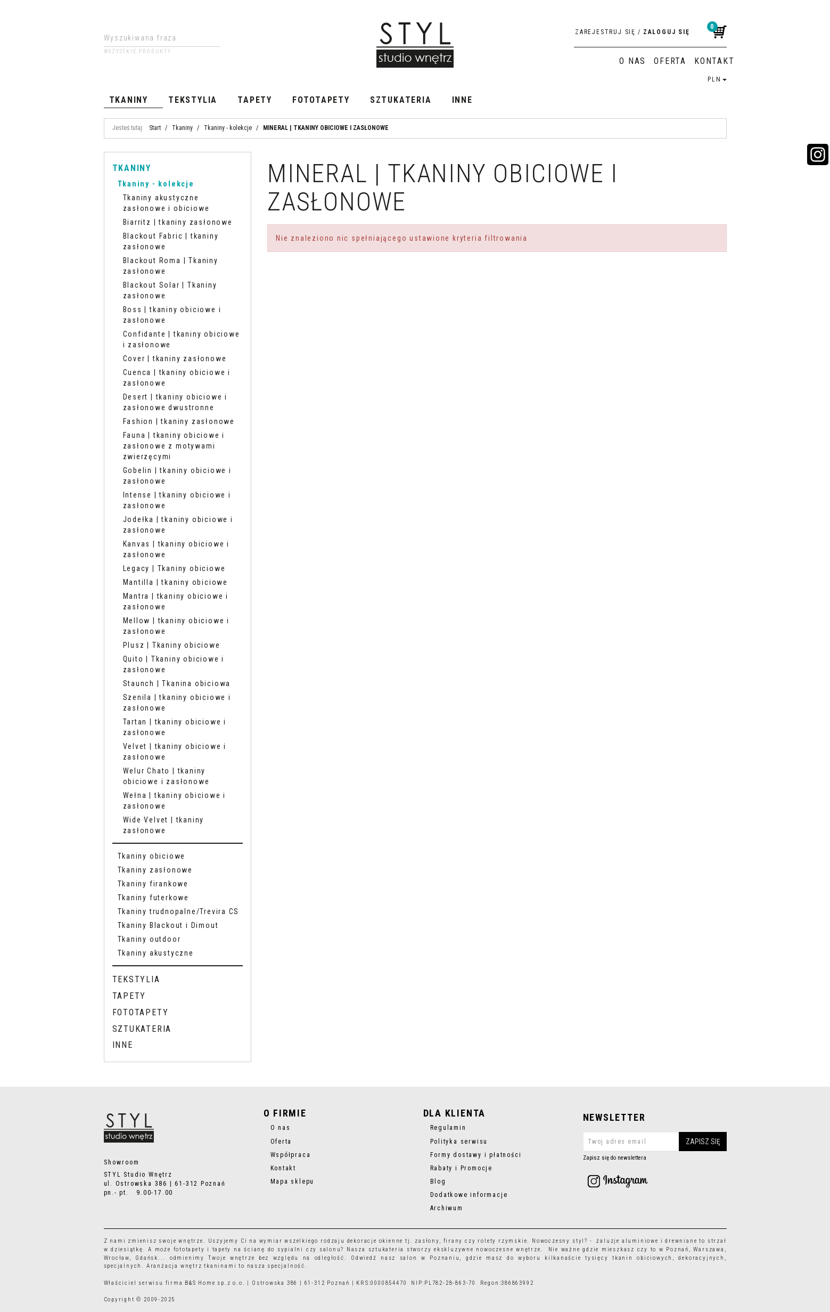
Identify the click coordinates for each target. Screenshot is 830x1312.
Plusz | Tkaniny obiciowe (171, 645)
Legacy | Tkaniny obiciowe (174, 568)
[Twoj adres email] (655, 1141)
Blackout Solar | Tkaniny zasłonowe (170, 290)
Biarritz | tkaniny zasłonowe (178, 222)
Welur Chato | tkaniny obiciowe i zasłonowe (166, 776)
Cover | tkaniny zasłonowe (175, 358)
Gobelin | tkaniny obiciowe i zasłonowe (177, 475)
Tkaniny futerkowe (153, 897)
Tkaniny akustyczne (156, 953)
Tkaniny (129, 100)
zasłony (427, 1240)
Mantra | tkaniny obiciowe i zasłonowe (175, 601)
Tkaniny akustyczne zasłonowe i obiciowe (166, 203)
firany (453, 1240)
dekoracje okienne (375, 1240)
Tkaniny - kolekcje (156, 184)
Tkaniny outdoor (149, 939)
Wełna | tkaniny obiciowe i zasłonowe (174, 800)
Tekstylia (192, 100)
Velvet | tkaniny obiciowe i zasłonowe (174, 751)
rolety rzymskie (502, 1240)
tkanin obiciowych (642, 1257)
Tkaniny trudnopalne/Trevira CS (179, 911)
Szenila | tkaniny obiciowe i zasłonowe (177, 702)
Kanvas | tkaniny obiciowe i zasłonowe (176, 549)
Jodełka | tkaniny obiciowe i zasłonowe (178, 524)
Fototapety (321, 100)
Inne (462, 100)
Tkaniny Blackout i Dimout (168, 925)
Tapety (254, 100)
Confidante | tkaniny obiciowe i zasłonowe (181, 339)
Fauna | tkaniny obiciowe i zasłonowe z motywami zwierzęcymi (174, 446)
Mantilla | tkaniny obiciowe (175, 582)
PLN (717, 79)
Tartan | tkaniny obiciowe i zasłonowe (174, 727)
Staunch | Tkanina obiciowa (177, 683)
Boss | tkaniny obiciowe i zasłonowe (172, 314)
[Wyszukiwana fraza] (153, 37)
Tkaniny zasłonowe (155, 870)
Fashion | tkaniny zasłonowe (179, 421)
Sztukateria (401, 100)
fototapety (189, 1249)
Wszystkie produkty (137, 51)
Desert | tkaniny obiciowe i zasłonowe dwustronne (175, 402)
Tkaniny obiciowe (152, 856)
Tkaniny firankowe (153, 883)
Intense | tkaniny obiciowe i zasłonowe (177, 500)
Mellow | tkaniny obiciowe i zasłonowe (176, 625)
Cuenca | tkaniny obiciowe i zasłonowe (177, 377)
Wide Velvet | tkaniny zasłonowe (163, 825)
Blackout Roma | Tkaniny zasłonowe (170, 265)
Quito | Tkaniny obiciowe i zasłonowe (174, 664)
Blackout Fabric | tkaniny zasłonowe (171, 241)
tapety (222, 1249)
